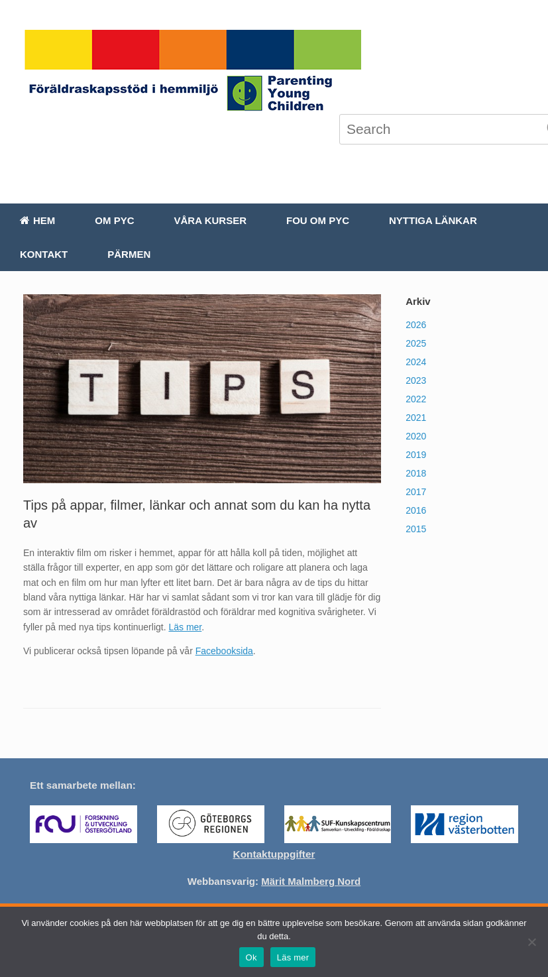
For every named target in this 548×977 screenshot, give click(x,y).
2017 (416, 492)
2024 (416, 362)
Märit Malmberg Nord (310, 881)
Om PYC (114, 220)
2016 (416, 510)
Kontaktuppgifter (274, 854)
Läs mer (184, 627)
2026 (416, 324)
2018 (416, 473)
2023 (416, 380)
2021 (416, 417)
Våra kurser (210, 220)
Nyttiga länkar (433, 220)
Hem (37, 220)
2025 (416, 343)
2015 (416, 529)
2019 (416, 454)
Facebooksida (224, 651)
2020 (416, 436)
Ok (251, 957)
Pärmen (128, 254)
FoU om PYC (317, 220)
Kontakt (44, 254)
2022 (416, 399)
